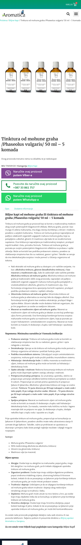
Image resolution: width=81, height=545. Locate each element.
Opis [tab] (7, 208)
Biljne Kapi (14, 20)
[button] (76, 14)
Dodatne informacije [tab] (23, 208)
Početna (3, 20)
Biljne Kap (68, 527)
